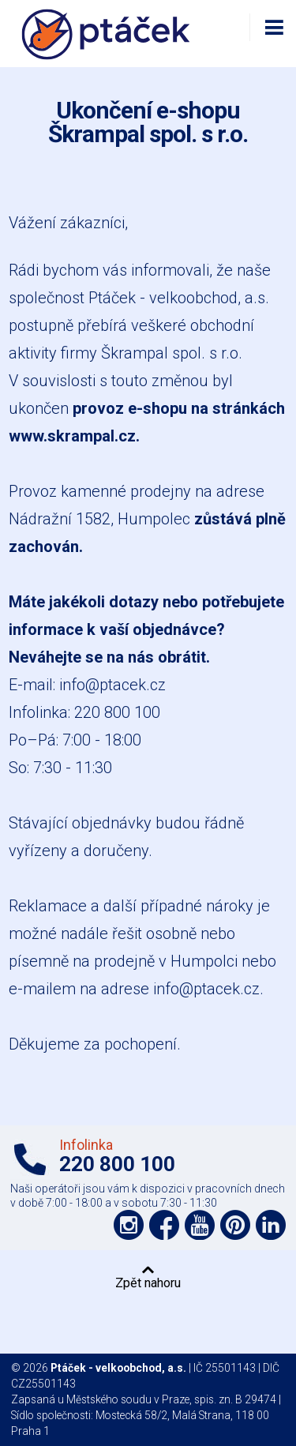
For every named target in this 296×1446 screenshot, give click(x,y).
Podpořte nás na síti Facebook (164, 1225)
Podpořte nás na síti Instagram (129, 1225)
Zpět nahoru (148, 1282)
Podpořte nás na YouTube (200, 1225)
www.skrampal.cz (72, 435)
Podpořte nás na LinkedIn (271, 1225)
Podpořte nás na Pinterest (235, 1225)
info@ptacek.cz (112, 684)
